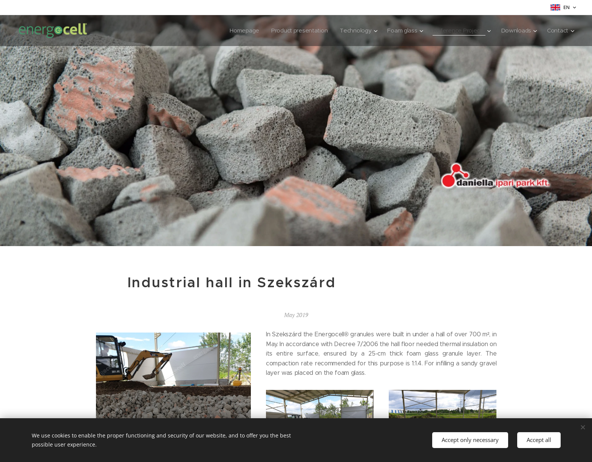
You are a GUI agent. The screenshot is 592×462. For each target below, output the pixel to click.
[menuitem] (238, 30)
